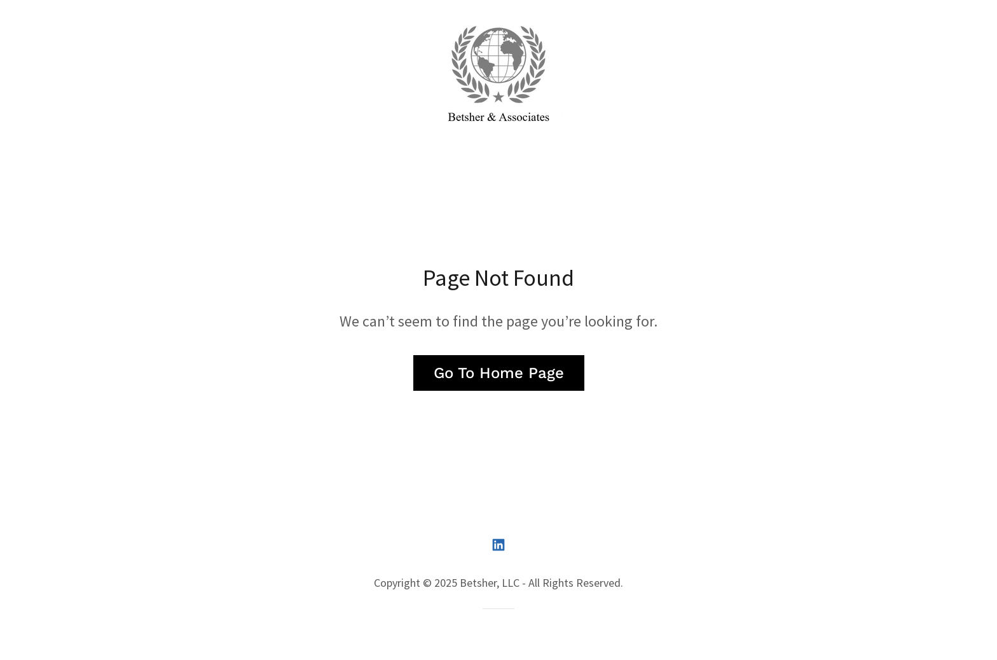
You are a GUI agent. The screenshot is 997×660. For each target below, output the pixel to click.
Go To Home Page (499, 373)
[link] (498, 77)
